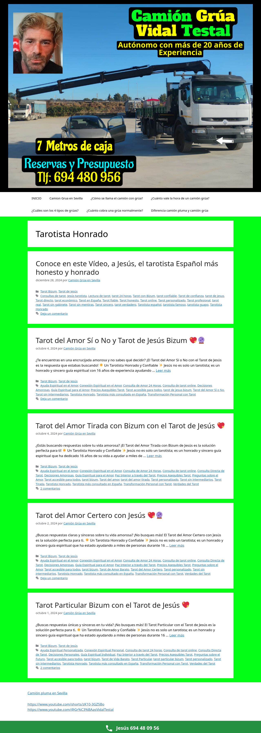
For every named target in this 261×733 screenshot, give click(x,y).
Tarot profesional (199, 300)
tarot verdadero (125, 305)
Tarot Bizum (48, 291)
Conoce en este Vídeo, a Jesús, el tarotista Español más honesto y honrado (127, 268)
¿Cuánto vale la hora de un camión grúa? (180, 198)
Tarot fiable (110, 300)
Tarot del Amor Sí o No (208, 390)
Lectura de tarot (99, 296)
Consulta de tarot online (179, 385)
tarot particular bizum (168, 659)
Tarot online (148, 300)
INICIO (36, 198)
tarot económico (66, 300)
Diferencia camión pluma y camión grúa (179, 210)
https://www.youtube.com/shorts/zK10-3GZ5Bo (66, 704)
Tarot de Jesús (67, 291)
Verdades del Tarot (186, 484)
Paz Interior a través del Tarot (135, 475)
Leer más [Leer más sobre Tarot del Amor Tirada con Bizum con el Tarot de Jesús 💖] (154, 455)
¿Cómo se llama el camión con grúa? (117, 198)
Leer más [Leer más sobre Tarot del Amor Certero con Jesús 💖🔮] (176, 545)
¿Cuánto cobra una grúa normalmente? (115, 210)
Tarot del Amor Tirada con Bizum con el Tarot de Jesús (130, 425)
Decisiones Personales (64, 654)
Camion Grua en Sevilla (66, 198)
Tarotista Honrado (82, 394)
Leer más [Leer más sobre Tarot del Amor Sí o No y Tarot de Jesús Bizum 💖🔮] (163, 370)
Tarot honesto (129, 300)
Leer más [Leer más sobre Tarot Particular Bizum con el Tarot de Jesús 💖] (176, 635)
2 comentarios (50, 488)
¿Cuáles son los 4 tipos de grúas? (55, 210)
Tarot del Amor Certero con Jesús (99, 515)
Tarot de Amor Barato (114, 569)
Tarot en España (90, 300)
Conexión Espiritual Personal (104, 650)
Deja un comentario (54, 313)
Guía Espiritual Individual (98, 654)
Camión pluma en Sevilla (47, 693)
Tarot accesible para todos (144, 390)
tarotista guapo (198, 305)
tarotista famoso (174, 305)
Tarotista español (149, 305)
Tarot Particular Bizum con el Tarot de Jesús (112, 605)
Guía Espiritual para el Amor (70, 390)
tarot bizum (90, 479)
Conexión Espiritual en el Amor (101, 385)
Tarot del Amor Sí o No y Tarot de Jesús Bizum (120, 340)
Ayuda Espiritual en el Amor (59, 385)
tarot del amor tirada (135, 479)
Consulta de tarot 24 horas (143, 650)
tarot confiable (167, 296)
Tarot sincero (104, 305)
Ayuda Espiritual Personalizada (61, 650)
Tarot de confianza (191, 296)
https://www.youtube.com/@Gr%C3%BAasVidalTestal (71, 709)
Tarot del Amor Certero (146, 569)
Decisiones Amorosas (59, 475)
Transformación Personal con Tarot (172, 394)
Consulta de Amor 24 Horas (142, 385)
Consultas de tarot (53, 296)
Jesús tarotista (77, 296)
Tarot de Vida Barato (115, 659)
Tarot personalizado (172, 300)
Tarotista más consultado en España (121, 394)
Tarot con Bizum (144, 296)
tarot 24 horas (121, 296)
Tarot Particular (141, 659)
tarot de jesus (214, 296)
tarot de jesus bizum (178, 390)
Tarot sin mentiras (81, 305)
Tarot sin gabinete (54, 305)
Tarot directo (44, 300)
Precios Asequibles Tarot (107, 390)
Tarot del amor (109, 479)
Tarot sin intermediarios (52, 394)
